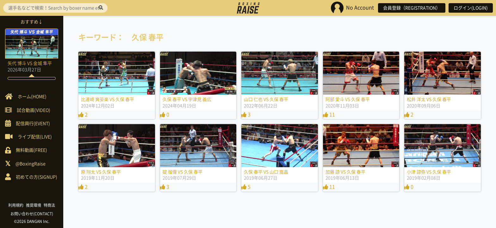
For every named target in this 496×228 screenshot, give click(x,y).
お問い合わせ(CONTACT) (31, 214)
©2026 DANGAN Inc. (31, 221)
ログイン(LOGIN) (471, 8)
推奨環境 (33, 205)
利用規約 (15, 205)
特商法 (49, 205)
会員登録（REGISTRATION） (411, 8)
